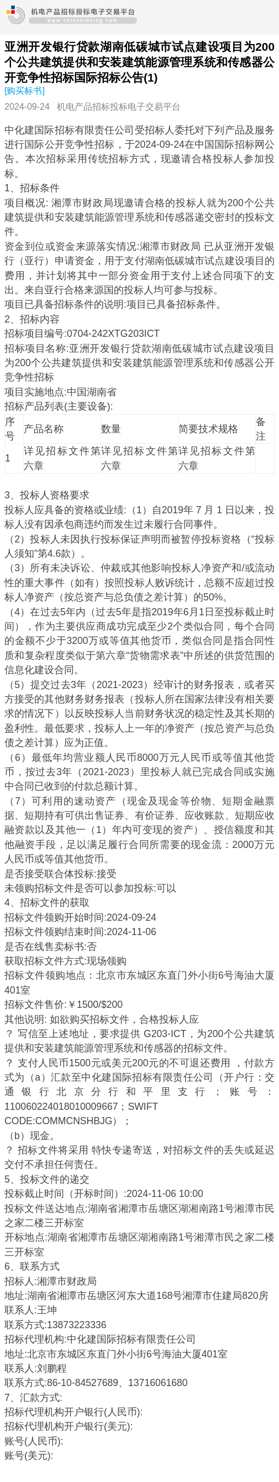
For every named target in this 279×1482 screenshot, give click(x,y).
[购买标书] (24, 90)
